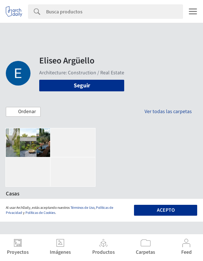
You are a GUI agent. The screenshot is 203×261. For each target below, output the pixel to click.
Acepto (166, 210)
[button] (23, 112)
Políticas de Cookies (40, 212)
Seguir (82, 86)
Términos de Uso (82, 207)
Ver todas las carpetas (168, 111)
